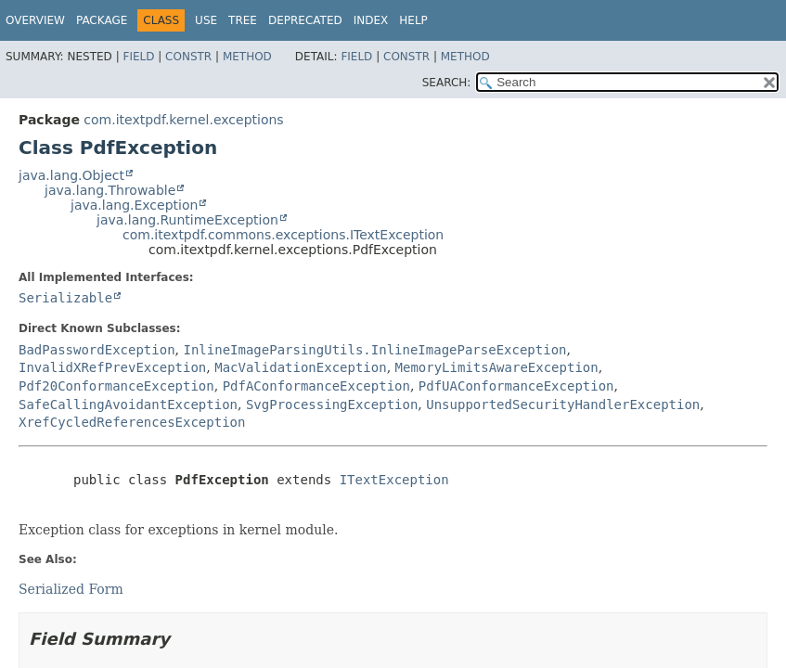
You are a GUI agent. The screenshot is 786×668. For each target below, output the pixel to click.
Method (247, 56)
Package (101, 20)
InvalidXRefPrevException (112, 367)
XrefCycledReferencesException (132, 422)
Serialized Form (71, 589)
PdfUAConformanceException (516, 386)
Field (138, 56)
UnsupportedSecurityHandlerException (563, 404)
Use (206, 20)
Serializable (65, 297)
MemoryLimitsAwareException (497, 367)
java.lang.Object (71, 175)
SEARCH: (446, 82)
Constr (188, 56)
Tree (242, 20)
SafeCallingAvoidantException (128, 404)
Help (413, 20)
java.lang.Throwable (110, 190)
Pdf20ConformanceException (116, 386)
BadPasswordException (97, 349)
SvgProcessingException (332, 404)
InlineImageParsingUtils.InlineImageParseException (374, 349)
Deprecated (305, 20)
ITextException (394, 479)
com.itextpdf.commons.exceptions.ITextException (283, 234)
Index (371, 20)
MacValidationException (300, 367)
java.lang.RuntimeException (187, 219)
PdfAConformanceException (316, 386)
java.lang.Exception (134, 205)
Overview (35, 20)
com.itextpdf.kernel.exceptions (183, 119)
